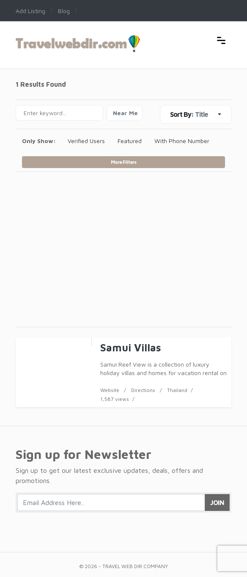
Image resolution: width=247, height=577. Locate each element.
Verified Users (86, 140)
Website (109, 390)
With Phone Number (181, 140)
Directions (143, 390)
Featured (130, 140)
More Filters (123, 162)
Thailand (177, 390)
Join (217, 502)
